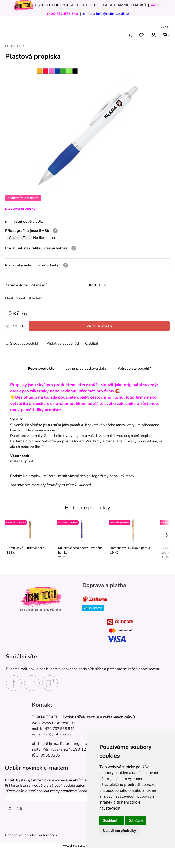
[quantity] (15, 326)
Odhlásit (15, 808)
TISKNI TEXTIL (46, 5)
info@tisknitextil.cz (112, 13)
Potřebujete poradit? (134, 368)
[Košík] (166, 35)
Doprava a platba (104, 585)
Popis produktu (41, 368)
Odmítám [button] (136, 821)
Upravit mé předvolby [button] (119, 831)
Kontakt (42, 705)
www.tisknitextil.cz (58, 723)
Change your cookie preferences (31, 835)
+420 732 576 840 (62, 13)
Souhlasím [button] (111, 821)
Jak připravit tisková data (86, 368)
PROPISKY (12, 46)
